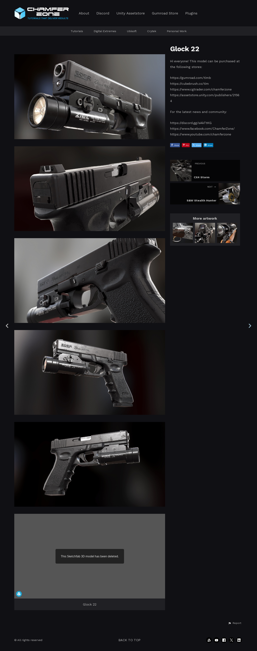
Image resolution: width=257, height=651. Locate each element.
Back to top (129, 640)
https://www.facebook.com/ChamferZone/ (202, 128)
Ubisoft (132, 31)
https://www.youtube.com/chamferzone (200, 134)
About (84, 13)
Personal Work (177, 31)
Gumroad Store (165, 13)
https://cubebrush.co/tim (189, 83)
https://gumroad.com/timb (190, 78)
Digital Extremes (105, 31)
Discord (102, 13)
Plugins (191, 13)
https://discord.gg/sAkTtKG (191, 123)
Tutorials (77, 31)
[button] (235, 623)
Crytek (151, 31)
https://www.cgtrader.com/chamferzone (201, 89)
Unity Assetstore (130, 13)
